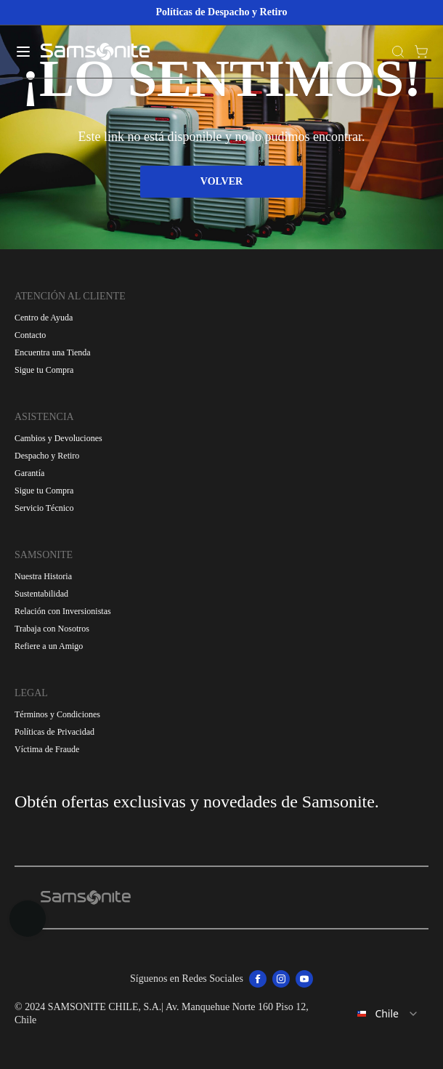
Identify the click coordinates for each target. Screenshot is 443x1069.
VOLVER (221, 181)
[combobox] (378, 1013)
